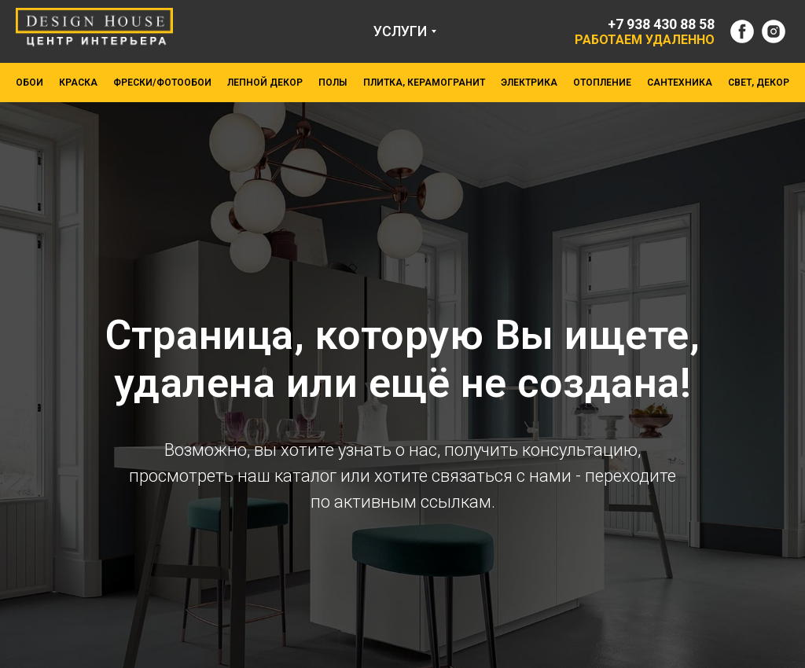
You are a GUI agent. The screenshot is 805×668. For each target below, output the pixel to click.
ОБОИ (29, 82)
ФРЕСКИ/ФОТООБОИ (162, 82)
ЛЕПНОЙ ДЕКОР (265, 82)
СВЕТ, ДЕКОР (758, 82)
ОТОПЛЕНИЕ (602, 82)
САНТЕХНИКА (679, 82)
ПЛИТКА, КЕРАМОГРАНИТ (424, 82)
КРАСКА (78, 82)
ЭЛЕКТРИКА (529, 82)
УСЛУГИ (400, 31)
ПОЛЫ (332, 82)
